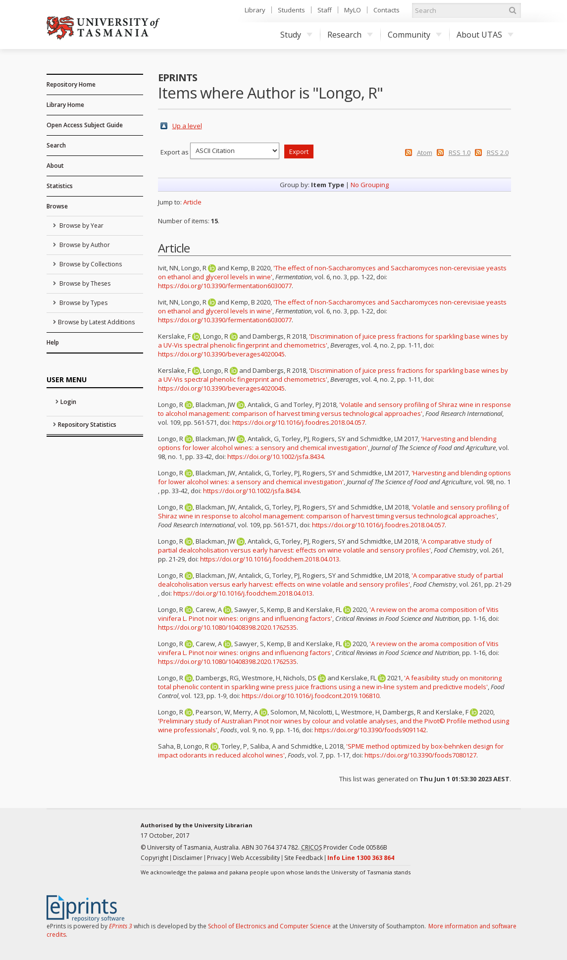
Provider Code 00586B (344, 847)
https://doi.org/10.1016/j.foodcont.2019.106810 (310, 695)
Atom (424, 152)
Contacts (386, 9)
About (55, 165)
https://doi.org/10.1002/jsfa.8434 (275, 456)
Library (255, 9)
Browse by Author (84, 245)
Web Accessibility (255, 858)
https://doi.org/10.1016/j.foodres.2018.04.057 (298, 422)
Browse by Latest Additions (96, 322)
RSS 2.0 (498, 152)
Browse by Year (80, 225)
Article (192, 202)
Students (291, 9)
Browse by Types (82, 303)
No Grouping (370, 184)
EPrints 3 (120, 926)
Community (415, 34)
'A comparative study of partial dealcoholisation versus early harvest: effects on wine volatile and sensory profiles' (325, 546)
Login (68, 402)
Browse (57, 206)
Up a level (187, 125)
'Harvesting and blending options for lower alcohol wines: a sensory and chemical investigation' (327, 443)
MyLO (352, 9)
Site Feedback (303, 858)
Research (350, 34)
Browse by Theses (84, 283)
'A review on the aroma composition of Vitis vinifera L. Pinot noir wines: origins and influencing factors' (328, 614)
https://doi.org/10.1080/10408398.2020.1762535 (227, 627)
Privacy (217, 858)
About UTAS (485, 34)
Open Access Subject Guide (85, 125)
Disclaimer (188, 858)
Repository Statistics (87, 424)
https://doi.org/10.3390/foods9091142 (370, 729)
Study (296, 34)
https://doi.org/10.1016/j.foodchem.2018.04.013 (269, 559)
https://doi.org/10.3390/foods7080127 (420, 755)
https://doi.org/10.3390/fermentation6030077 (225, 285)
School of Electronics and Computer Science (269, 926)
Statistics (60, 186)
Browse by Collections (90, 264)
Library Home (65, 105)
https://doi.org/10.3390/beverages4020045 (221, 354)
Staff (324, 9)
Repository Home (71, 84)
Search (56, 145)
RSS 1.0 (459, 152)
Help (53, 342)
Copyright (154, 858)
